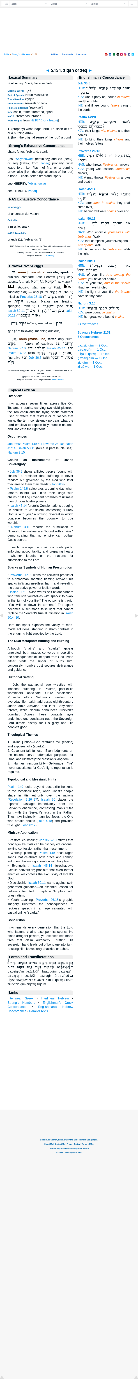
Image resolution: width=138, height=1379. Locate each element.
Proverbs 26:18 (31, 297)
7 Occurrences (87, 324)
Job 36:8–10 (48, 840)
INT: (80, 105)
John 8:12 (28, 825)
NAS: (81, 164)
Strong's (16, 54)
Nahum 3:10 (17, 348)
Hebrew (26, 54)
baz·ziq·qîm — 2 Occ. (92, 345)
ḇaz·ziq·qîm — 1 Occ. (92, 358)
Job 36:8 (35, 357)
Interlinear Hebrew (55, 998)
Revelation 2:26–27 (23, 799)
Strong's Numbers (21, 1002)
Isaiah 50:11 (16, 311)
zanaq (44, 163)
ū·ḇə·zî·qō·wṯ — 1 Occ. (93, 354)
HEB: (81, 88)
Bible (6, 54)
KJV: (80, 97)
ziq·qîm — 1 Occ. (89, 362)
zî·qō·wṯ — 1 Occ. (90, 366)
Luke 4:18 (45, 821)
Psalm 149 (15, 787)
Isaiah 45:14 (56, 348)
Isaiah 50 (48, 799)
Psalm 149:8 (17, 353)
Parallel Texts (38, 1011)
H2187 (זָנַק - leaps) (44, 120)
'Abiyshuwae (24, 159)
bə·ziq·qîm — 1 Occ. (91, 349)
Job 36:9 (57, 484)
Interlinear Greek (20, 998)
